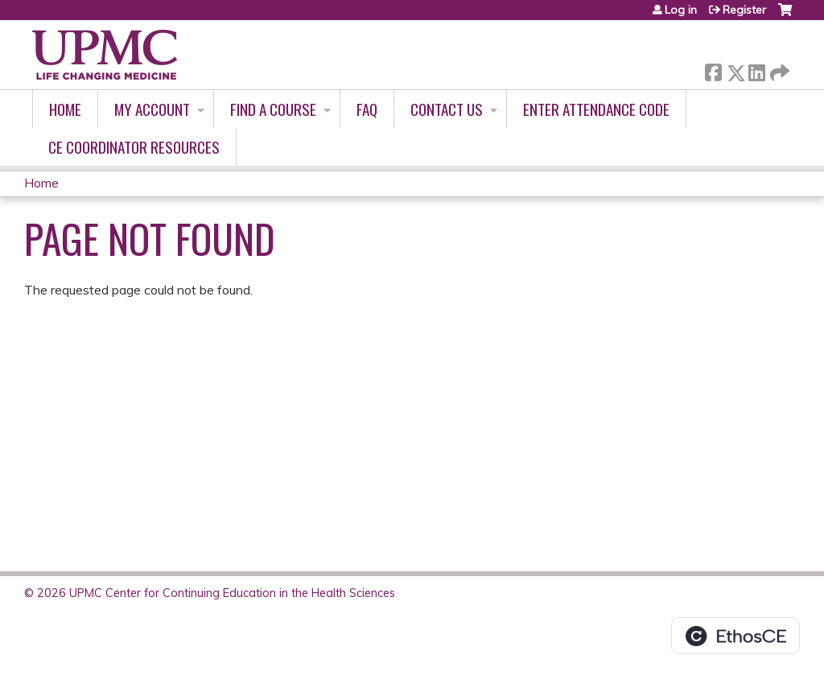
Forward (778, 69)
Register (744, 9)
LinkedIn (756, 69)
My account (152, 109)
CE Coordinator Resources (134, 147)
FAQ (366, 109)
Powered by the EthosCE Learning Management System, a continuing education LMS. (735, 635)
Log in (681, 9)
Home (65, 109)
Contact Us (446, 109)
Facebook (713, 69)
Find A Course (273, 109)
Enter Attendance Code (596, 109)
